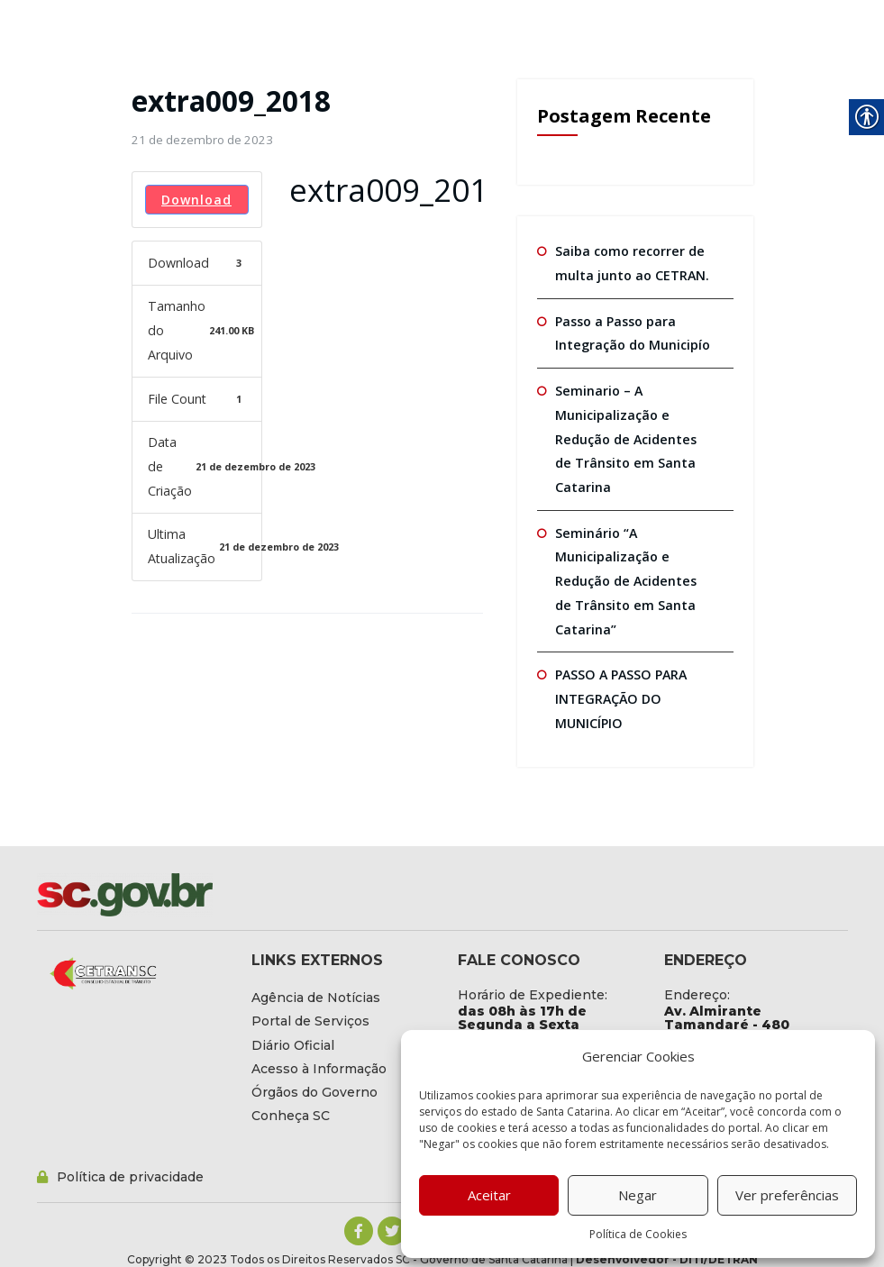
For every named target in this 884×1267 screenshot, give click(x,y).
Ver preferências (787, 1195)
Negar (637, 1195)
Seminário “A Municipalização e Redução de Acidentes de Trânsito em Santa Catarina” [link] (633, 577)
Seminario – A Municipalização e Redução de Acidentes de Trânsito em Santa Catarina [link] (633, 436)
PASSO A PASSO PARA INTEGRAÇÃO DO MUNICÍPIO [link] (620, 693)
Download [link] (196, 198)
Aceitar (489, 1195)
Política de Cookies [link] (638, 1234)
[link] (201, 140)
